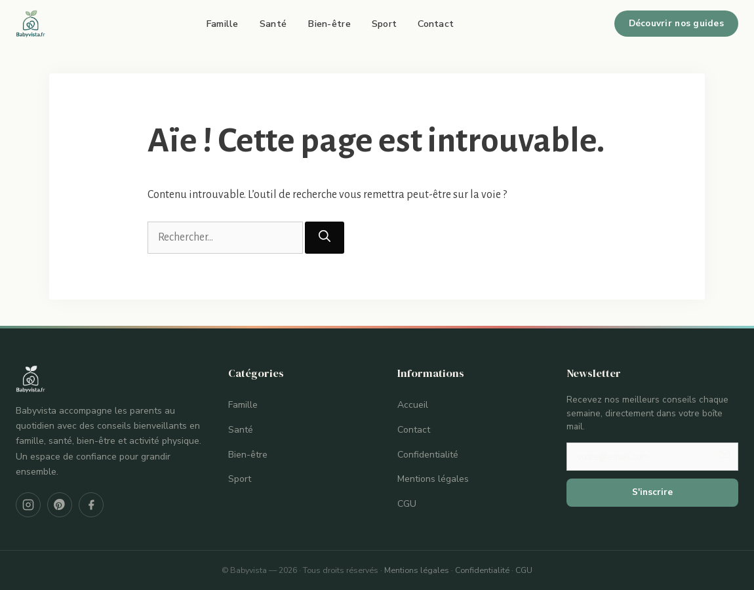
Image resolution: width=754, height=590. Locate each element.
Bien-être (329, 23)
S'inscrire (652, 492)
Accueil (412, 405)
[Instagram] (28, 504)
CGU (406, 504)
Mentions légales (433, 479)
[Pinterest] (59, 504)
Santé (273, 23)
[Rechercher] (324, 238)
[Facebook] (91, 504)
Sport (384, 23)
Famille (222, 23)
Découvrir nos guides (676, 23)
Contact (436, 23)
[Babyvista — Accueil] (31, 23)
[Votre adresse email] (652, 456)
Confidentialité (427, 454)
